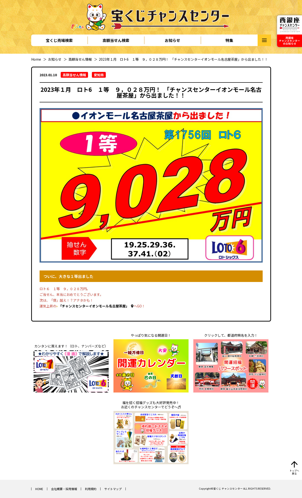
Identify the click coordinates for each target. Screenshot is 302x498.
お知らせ (172, 40)
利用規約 (90, 489)
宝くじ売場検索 (59, 40)
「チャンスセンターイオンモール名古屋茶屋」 (94, 306)
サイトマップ (113, 489)
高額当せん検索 (115, 40)
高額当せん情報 (80, 59)
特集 (229, 40)
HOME (39, 489)
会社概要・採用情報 (64, 489)
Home (36, 59)
